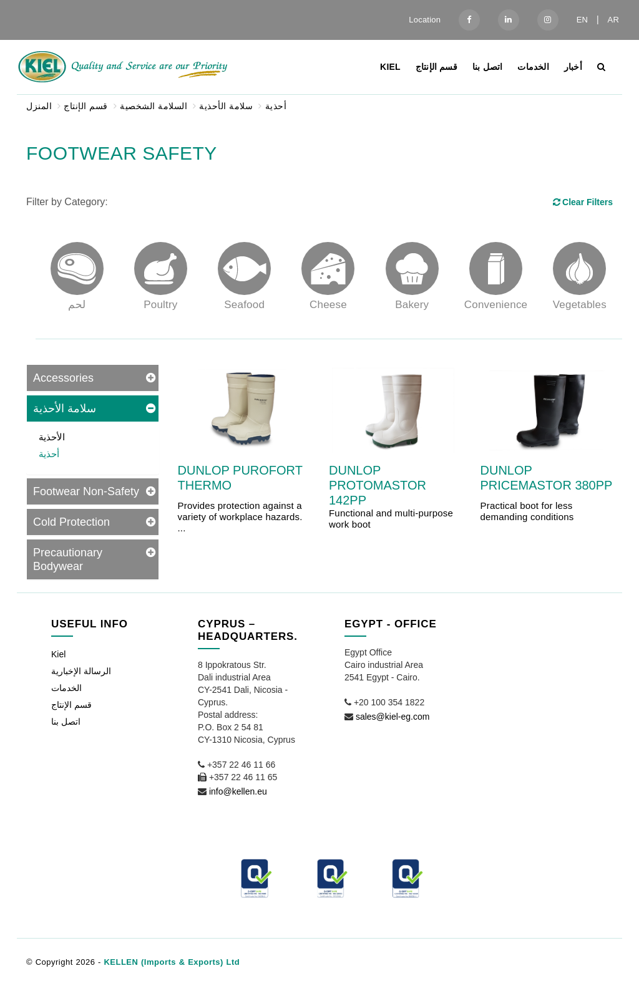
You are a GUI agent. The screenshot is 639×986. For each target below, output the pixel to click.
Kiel (390, 67)
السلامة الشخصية (153, 106)
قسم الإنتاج (436, 67)
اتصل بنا (487, 67)
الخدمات (533, 67)
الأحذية (52, 437)
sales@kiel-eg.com (392, 717)
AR (613, 19)
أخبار (573, 67)
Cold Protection (71, 522)
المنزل (39, 106)
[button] (610, 959)
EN (582, 19)
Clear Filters (582, 202)
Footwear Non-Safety (86, 491)
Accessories (63, 378)
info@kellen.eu (238, 791)
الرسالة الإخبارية (81, 671)
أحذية (276, 106)
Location (425, 19)
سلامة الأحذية (226, 106)
